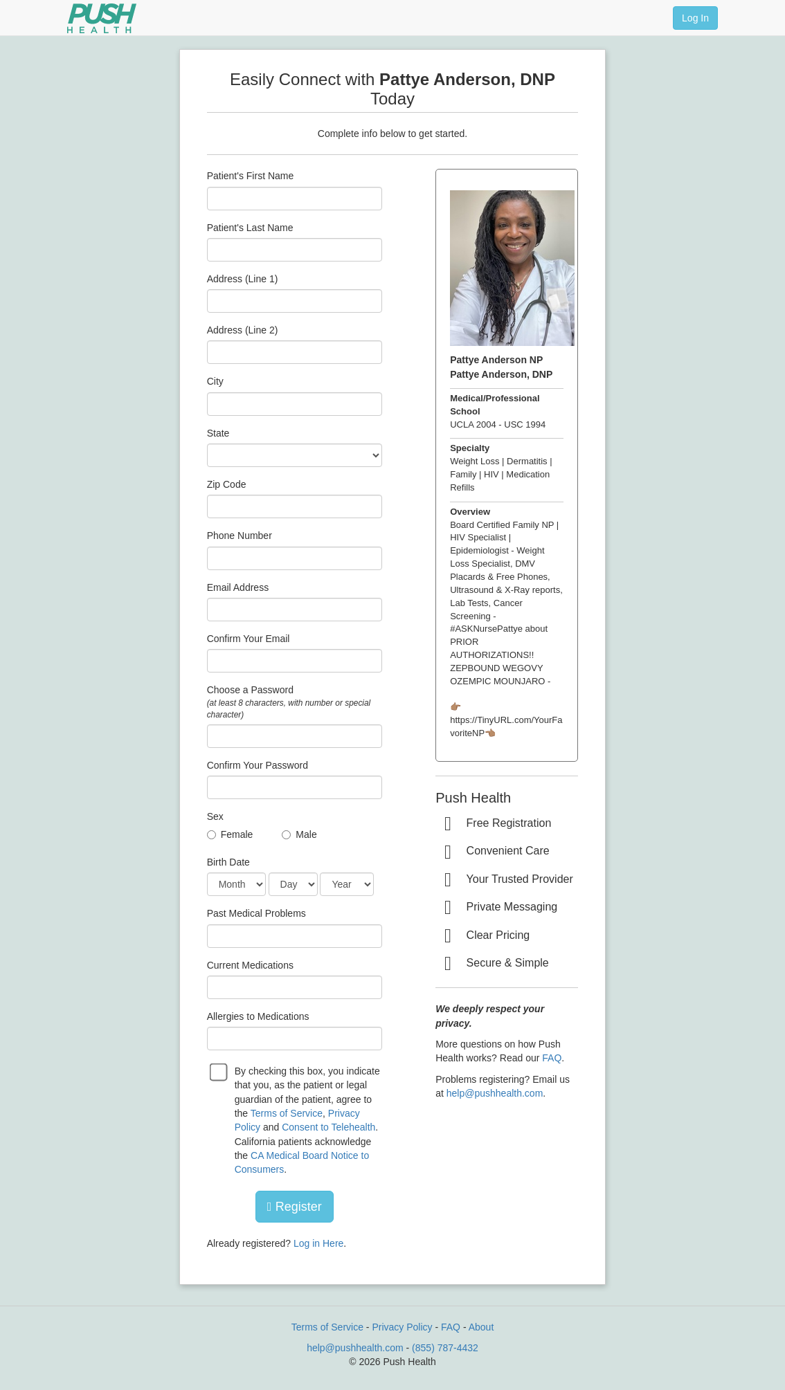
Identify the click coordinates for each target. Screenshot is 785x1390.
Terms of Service (287, 1113)
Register (294, 1207)
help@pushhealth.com (494, 1093)
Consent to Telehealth (328, 1127)
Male (306, 834)
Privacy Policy (402, 1327)
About (481, 1327)
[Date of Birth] (236, 884)
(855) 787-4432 (445, 1347)
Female (237, 834)
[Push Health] (101, 18)
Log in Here (318, 1243)
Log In (695, 18)
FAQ (551, 1057)
